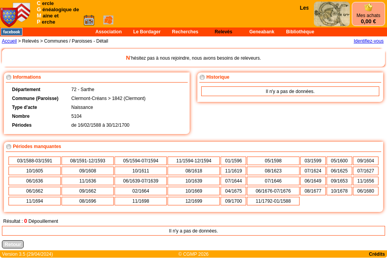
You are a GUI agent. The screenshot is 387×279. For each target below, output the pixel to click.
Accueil (9, 41)
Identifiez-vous (369, 41)
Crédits (377, 254)
